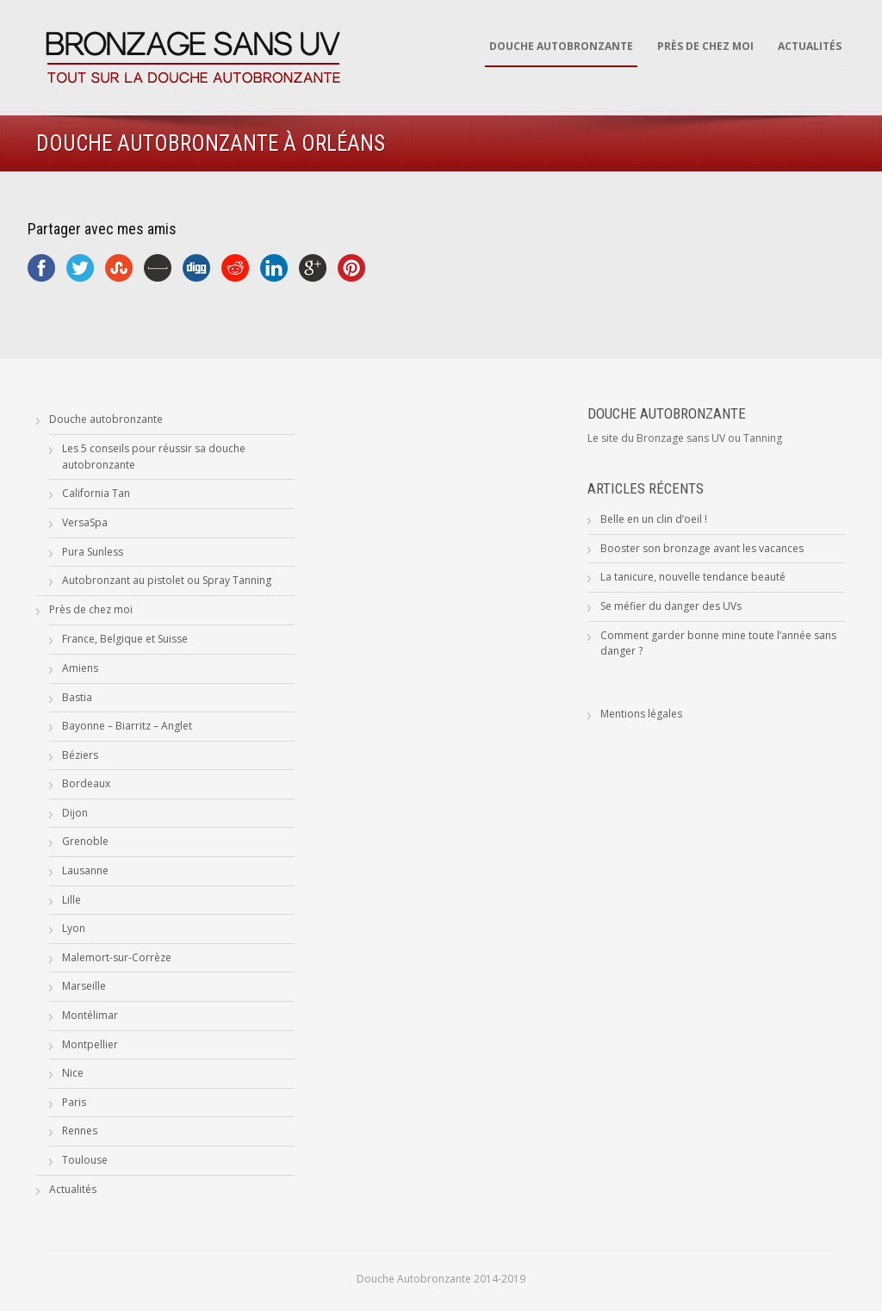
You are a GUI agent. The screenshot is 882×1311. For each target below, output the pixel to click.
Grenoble (85, 841)
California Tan (96, 493)
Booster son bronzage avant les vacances (702, 548)
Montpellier (90, 1044)
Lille (71, 899)
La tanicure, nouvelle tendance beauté (693, 576)
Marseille (84, 986)
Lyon (73, 928)
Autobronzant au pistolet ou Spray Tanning (166, 580)
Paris (74, 1102)
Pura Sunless (92, 551)
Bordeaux (86, 783)
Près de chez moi (705, 46)
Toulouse (85, 1160)
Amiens (80, 668)
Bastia (77, 697)
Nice (73, 1073)
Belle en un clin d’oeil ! (653, 519)
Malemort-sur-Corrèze (116, 957)
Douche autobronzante (561, 46)
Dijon (75, 812)
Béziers (80, 755)
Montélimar (90, 1015)
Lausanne (85, 870)
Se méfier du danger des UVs (671, 606)
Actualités (810, 46)
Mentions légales (641, 713)
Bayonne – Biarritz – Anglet (127, 725)
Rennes (79, 1130)
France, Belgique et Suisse (125, 638)
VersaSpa (85, 522)
